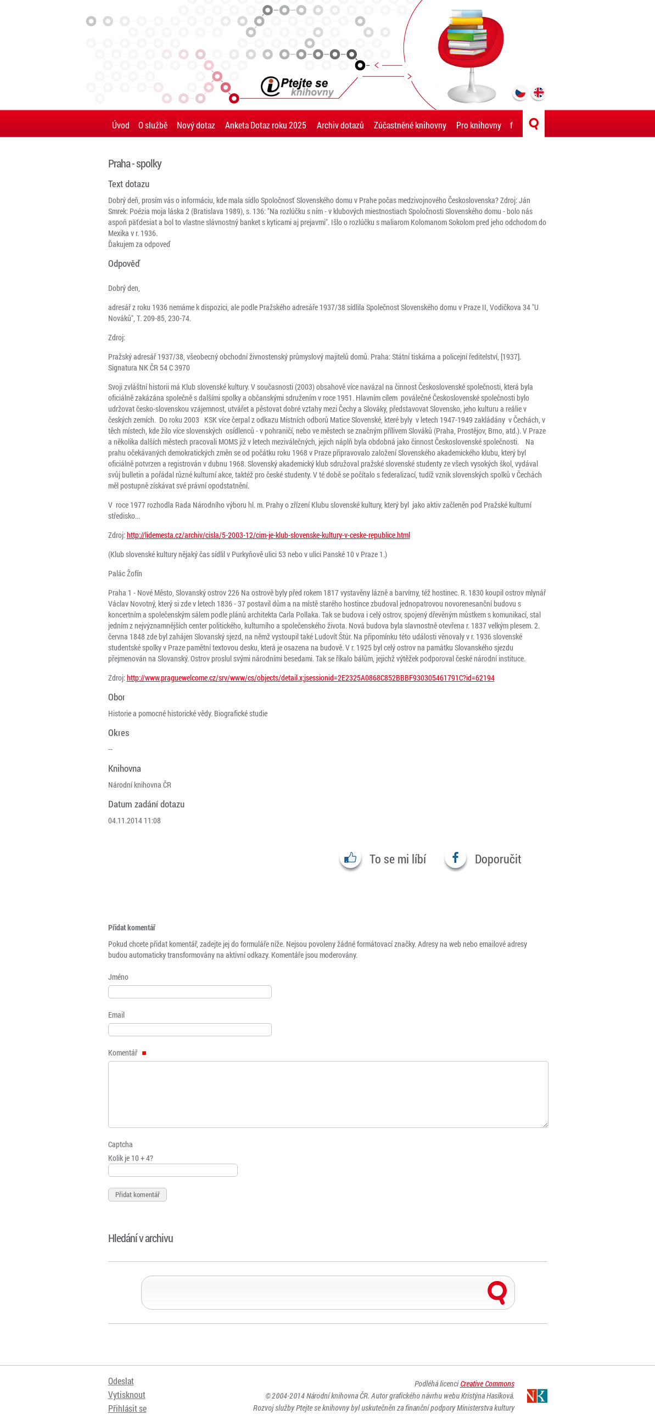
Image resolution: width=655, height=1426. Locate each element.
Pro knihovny (478, 125)
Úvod (121, 125)
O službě (152, 125)
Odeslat (121, 1380)
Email (116, 1014)
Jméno (118, 977)
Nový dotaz (196, 125)
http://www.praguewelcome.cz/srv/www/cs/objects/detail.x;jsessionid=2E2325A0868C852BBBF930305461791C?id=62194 (311, 677)
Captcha (120, 1144)
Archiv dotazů (340, 125)
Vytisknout (126, 1394)
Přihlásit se (127, 1408)
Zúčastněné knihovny (410, 125)
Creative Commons (487, 1383)
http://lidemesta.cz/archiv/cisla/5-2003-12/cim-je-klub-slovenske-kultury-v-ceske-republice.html (268, 535)
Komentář (127, 1052)
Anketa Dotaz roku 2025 (265, 125)
